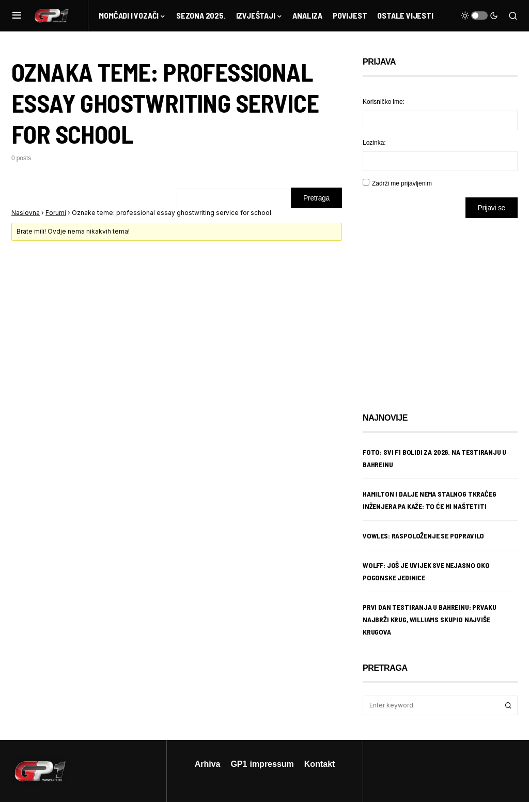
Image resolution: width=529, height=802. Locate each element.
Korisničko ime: (383, 101)
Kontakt (319, 764)
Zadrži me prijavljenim (402, 183)
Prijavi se (491, 207)
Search (508, 705)
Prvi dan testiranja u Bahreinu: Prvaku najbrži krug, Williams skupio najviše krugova (429, 619)
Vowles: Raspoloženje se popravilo (423, 535)
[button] (16, 15)
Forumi (55, 213)
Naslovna (25, 213)
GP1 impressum (261, 764)
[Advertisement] (445, 307)
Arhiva (208, 764)
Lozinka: (374, 142)
